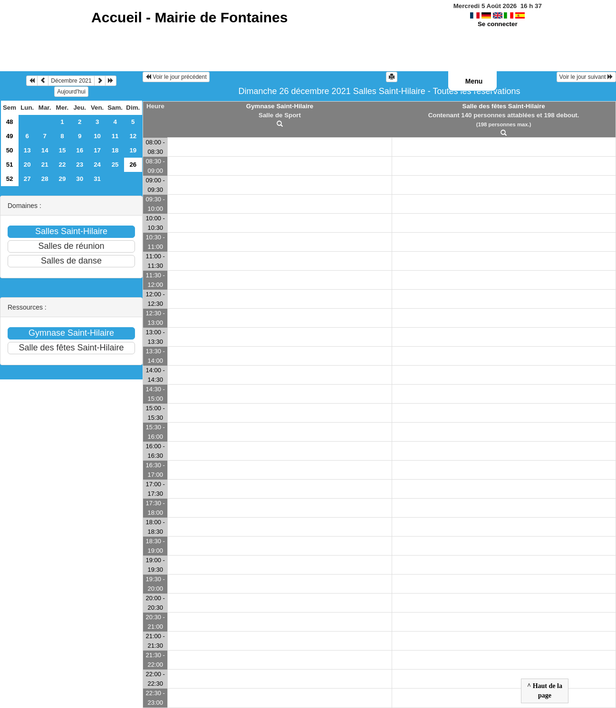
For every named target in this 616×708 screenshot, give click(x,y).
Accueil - (189, 17)
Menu (474, 81)
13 (27, 150)
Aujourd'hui (71, 91)
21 (44, 164)
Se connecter (498, 24)
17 (97, 150)
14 (44, 150)
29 (62, 178)
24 (97, 164)
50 (9, 150)
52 (9, 178)
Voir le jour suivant (586, 77)
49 (9, 136)
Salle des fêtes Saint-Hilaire (503, 106)
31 (97, 178)
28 (44, 178)
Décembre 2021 (71, 80)
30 (79, 178)
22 (62, 164)
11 (115, 136)
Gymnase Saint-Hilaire (279, 106)
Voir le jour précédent (176, 77)
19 (132, 150)
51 (9, 164)
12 (132, 136)
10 (97, 136)
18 (115, 150)
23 (79, 164)
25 (115, 164)
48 (9, 121)
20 (27, 164)
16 (79, 150)
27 (27, 178)
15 (62, 150)
